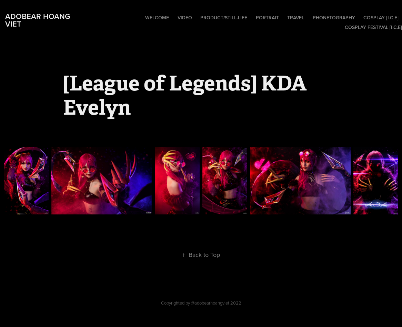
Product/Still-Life (223, 17)
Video (185, 17)
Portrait (267, 17)
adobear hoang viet (38, 20)
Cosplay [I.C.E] (381, 17)
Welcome (157, 17)
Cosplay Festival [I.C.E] (373, 27)
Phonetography (334, 17)
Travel (295, 17)
